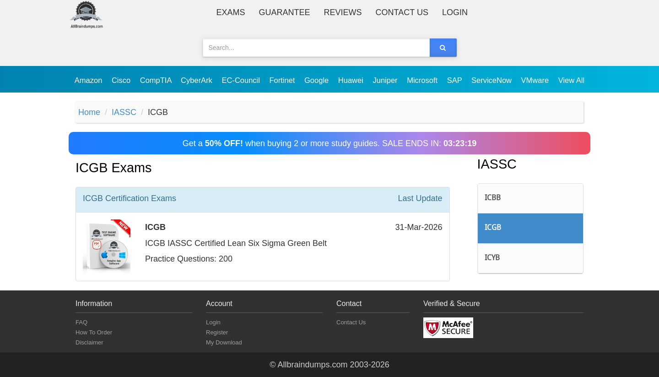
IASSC (124, 112)
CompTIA (156, 80)
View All (571, 80)
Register (217, 332)
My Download (224, 342)
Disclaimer (89, 342)
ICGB (493, 228)
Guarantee (284, 12)
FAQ (81, 322)
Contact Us (402, 12)
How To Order (94, 332)
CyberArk (197, 80)
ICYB (492, 258)
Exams (230, 12)
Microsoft (423, 80)
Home (89, 112)
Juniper (386, 80)
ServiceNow (492, 80)
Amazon (89, 80)
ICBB (493, 198)
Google (317, 80)
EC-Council (241, 80)
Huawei (352, 80)
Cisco (122, 80)
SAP (455, 80)
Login (455, 12)
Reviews (343, 12)
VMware (536, 80)
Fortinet (283, 80)
